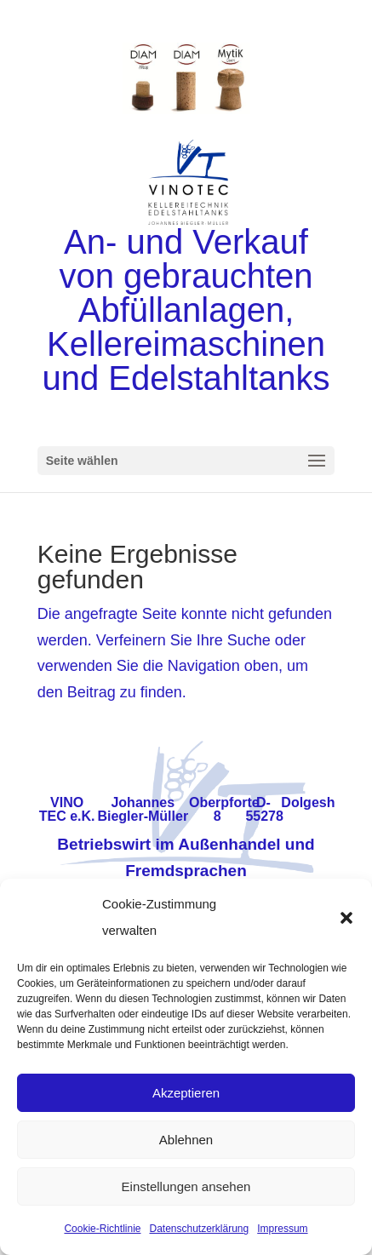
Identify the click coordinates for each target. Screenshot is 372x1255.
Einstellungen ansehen (186, 1186)
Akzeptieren (186, 1093)
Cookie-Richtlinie (102, 1229)
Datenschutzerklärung (199, 1229)
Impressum (282, 1229)
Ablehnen (186, 1139)
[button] (346, 917)
